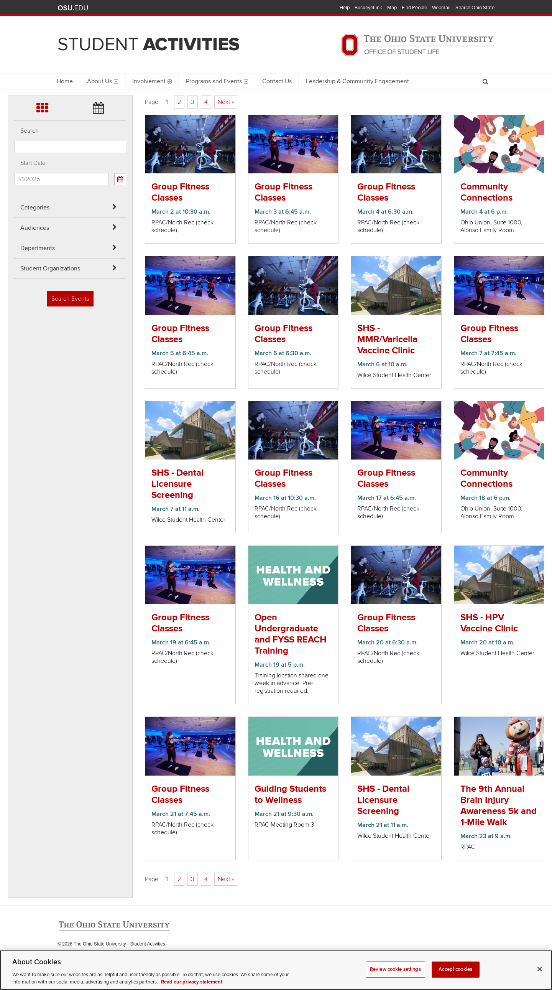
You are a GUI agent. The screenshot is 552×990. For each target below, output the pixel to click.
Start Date (33, 163)
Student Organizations (50, 268)
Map (392, 8)
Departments (37, 248)
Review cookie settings (395, 978)
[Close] (539, 977)
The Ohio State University (73, 8)
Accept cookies (455, 978)
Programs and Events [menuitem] (217, 81)
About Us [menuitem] (102, 81)
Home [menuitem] (65, 81)
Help (345, 8)
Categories (34, 207)
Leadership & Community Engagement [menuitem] (357, 81)
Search (29, 131)
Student (149, 44)
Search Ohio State (475, 8)
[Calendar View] (120, 179)
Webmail (441, 8)
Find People (414, 8)
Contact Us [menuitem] (277, 81)
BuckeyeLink (368, 8)
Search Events (70, 299)
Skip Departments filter (14, 46)
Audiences (34, 228)
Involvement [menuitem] (152, 81)
